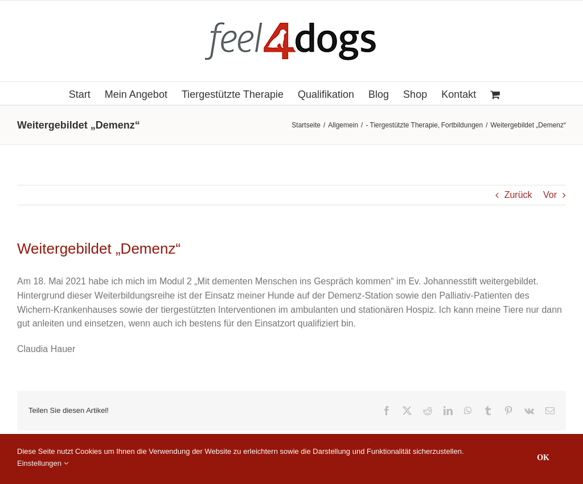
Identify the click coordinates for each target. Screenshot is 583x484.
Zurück (518, 195)
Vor (550, 195)
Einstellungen (42, 463)
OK (543, 457)
